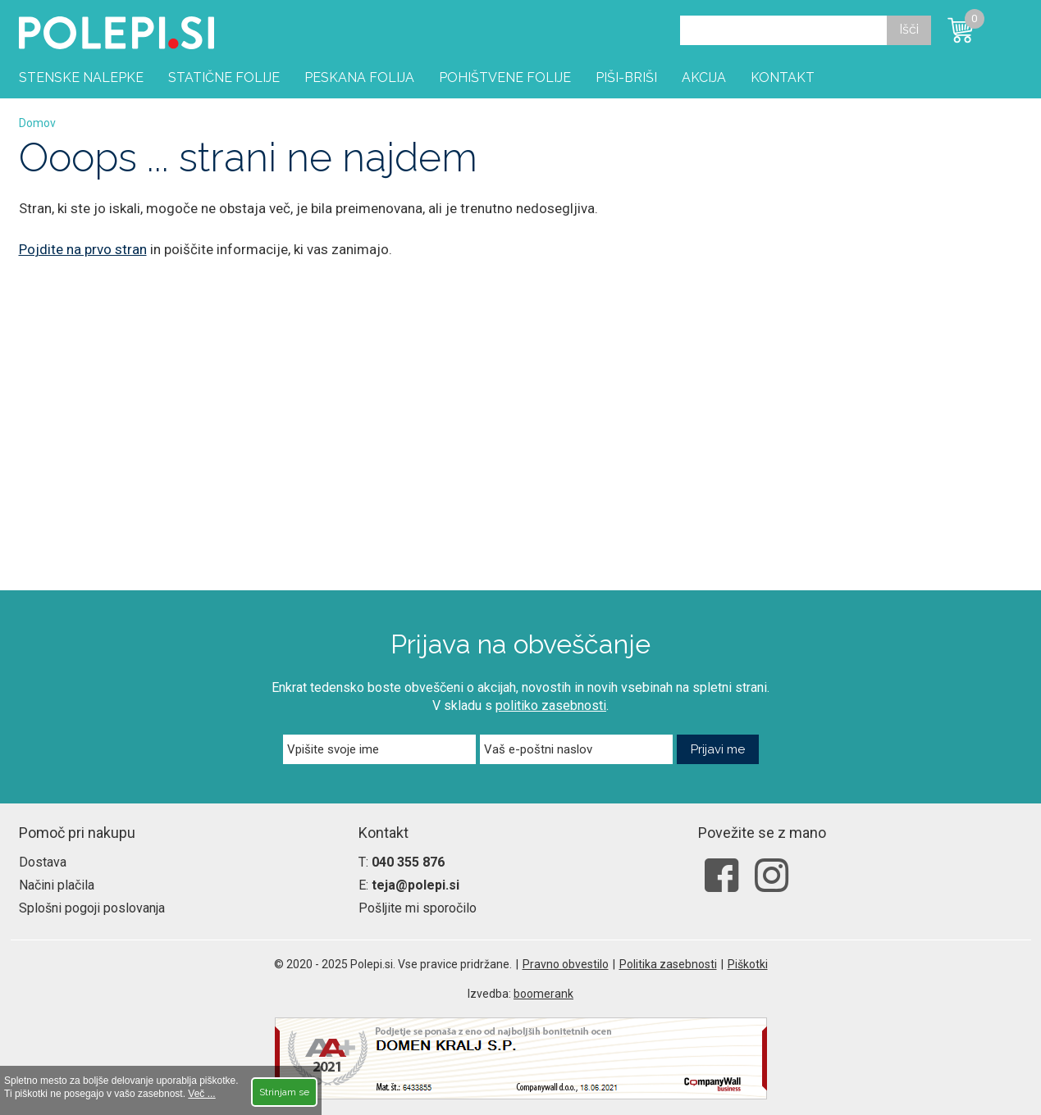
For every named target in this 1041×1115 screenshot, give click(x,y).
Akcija (704, 77)
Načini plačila (56, 885)
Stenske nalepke (81, 77)
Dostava (42, 862)
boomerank (543, 993)
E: (408, 885)
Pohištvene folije (505, 77)
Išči (909, 29)
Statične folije (224, 77)
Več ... (201, 1093)
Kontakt (783, 77)
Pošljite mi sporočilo (417, 908)
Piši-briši (626, 77)
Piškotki (748, 964)
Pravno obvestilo (566, 964)
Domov (37, 123)
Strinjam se (284, 1092)
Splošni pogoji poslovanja (92, 908)
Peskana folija (359, 77)
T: (401, 862)
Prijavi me (718, 749)
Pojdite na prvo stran (83, 249)
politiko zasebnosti (550, 705)
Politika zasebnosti (668, 964)
